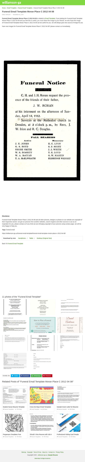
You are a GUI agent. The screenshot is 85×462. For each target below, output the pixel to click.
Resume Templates (8, 409)
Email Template (6, 14)
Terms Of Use (37, 452)
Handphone (22, 238)
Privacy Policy (60, 452)
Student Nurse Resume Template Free (15, 407)
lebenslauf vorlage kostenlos (42, 458)
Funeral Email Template (15, 243)
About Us (44, 452)
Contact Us (51, 452)
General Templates (8, 436)
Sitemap (23, 452)
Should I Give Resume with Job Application (44, 434)
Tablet (31, 238)
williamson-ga (11, 2)
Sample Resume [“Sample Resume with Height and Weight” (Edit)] (53, 455)
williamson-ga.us (42, 455)
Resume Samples (62, 409)
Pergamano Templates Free (12, 434)
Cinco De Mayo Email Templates (40, 407)
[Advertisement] (42, 43)
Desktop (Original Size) (44, 238)
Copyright (29, 452)
